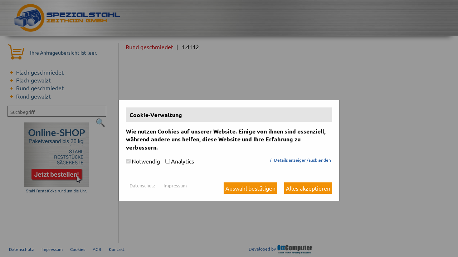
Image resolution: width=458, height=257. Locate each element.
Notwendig (146, 161)
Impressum (175, 185)
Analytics (182, 161)
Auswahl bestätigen (250, 188)
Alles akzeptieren (308, 188)
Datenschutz (142, 185)
